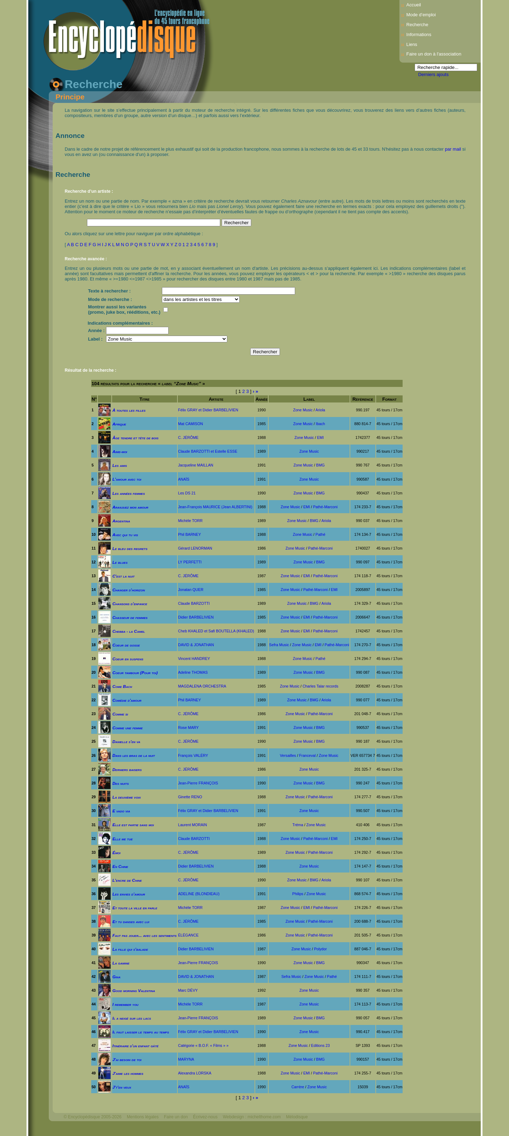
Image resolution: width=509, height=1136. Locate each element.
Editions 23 (320, 1045)
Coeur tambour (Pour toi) (135, 672)
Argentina (121, 520)
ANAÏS (183, 479)
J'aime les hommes (127, 1073)
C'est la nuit (123, 576)
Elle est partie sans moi (133, 824)
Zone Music (302, 410)
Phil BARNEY (189, 534)
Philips (297, 894)
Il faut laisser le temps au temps (140, 1032)
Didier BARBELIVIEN (196, 617)
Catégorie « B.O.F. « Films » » (203, 1045)
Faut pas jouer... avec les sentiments (144, 935)
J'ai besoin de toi (126, 1059)
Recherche (417, 24)
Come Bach (122, 686)
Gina (116, 976)
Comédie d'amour (126, 700)
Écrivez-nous (205, 1116)
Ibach (320, 424)
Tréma (297, 825)
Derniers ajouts (433, 74)
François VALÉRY (193, 755)
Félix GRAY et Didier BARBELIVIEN (208, 410)
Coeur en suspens (127, 658)
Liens (411, 44)
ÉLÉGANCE (188, 935)
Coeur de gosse (126, 645)
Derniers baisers (127, 769)
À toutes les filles (129, 410)
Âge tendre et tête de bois (135, 437)
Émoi (116, 852)
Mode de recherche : (110, 299)
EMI (320, 437)
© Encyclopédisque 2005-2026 (93, 1116)
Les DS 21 (187, 493)
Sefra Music (279, 645)
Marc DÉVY (188, 990)
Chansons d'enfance (129, 603)
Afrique (119, 424)
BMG (320, 465)
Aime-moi (119, 451)
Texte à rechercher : (109, 291)
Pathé (321, 534)
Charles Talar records (320, 686)
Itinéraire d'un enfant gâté (135, 1045)
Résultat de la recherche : (90, 370)
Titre (144, 399)
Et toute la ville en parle (134, 907)
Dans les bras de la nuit (133, 755)
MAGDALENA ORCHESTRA (202, 686)
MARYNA (186, 1059)
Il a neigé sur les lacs (131, 1018)
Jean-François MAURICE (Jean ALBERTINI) (215, 507)
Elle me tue (122, 838)
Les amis (119, 465)
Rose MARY (188, 727)
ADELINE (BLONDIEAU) (199, 894)
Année (262, 399)
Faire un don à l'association (433, 54)
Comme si (120, 714)
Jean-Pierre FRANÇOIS (198, 783)
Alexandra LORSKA (194, 1073)
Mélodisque (297, 1116)
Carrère (297, 1087)
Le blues (120, 562)
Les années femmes (128, 493)
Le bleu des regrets (129, 548)
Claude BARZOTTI (194, 603)
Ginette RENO (190, 797)
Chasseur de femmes (129, 617)
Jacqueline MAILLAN (195, 465)
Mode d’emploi (421, 14)
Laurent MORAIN (192, 825)
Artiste (216, 399)
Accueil (413, 4)
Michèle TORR (190, 520)
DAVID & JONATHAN (196, 645)
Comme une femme (127, 727)
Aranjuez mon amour (130, 507)
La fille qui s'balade (130, 949)
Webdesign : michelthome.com (252, 1116)
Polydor (320, 949)
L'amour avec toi (126, 479)
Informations (418, 34)
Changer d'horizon (128, 589)
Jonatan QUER (191, 589)
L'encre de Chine (127, 880)
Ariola (320, 410)
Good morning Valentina (133, 990)
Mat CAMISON (190, 424)
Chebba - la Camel (128, 631)
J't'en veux (121, 1087)
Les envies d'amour (128, 894)
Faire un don (176, 1116)
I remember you (125, 1004)
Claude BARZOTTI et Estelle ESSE (208, 451)
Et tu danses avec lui (130, 921)
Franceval (307, 755)
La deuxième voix (126, 797)
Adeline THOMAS (193, 672)
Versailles (288, 755)
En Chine (120, 866)
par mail (453, 149)
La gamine (120, 963)
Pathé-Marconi (325, 507)
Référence (362, 399)
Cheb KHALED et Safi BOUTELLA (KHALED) (216, 631)
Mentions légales (143, 1116)
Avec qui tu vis (125, 534)
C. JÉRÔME (188, 437)
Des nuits (120, 783)
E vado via (121, 810)
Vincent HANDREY (194, 658)
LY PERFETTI (190, 562)
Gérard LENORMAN (195, 548)
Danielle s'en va (126, 741)
